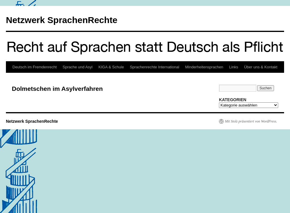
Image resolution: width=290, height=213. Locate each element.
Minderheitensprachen (204, 67)
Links (233, 67)
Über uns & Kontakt (261, 67)
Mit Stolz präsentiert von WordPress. (251, 121)
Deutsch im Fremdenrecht (34, 67)
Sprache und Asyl (78, 67)
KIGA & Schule (111, 67)
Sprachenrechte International (154, 67)
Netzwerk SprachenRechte (61, 20)
